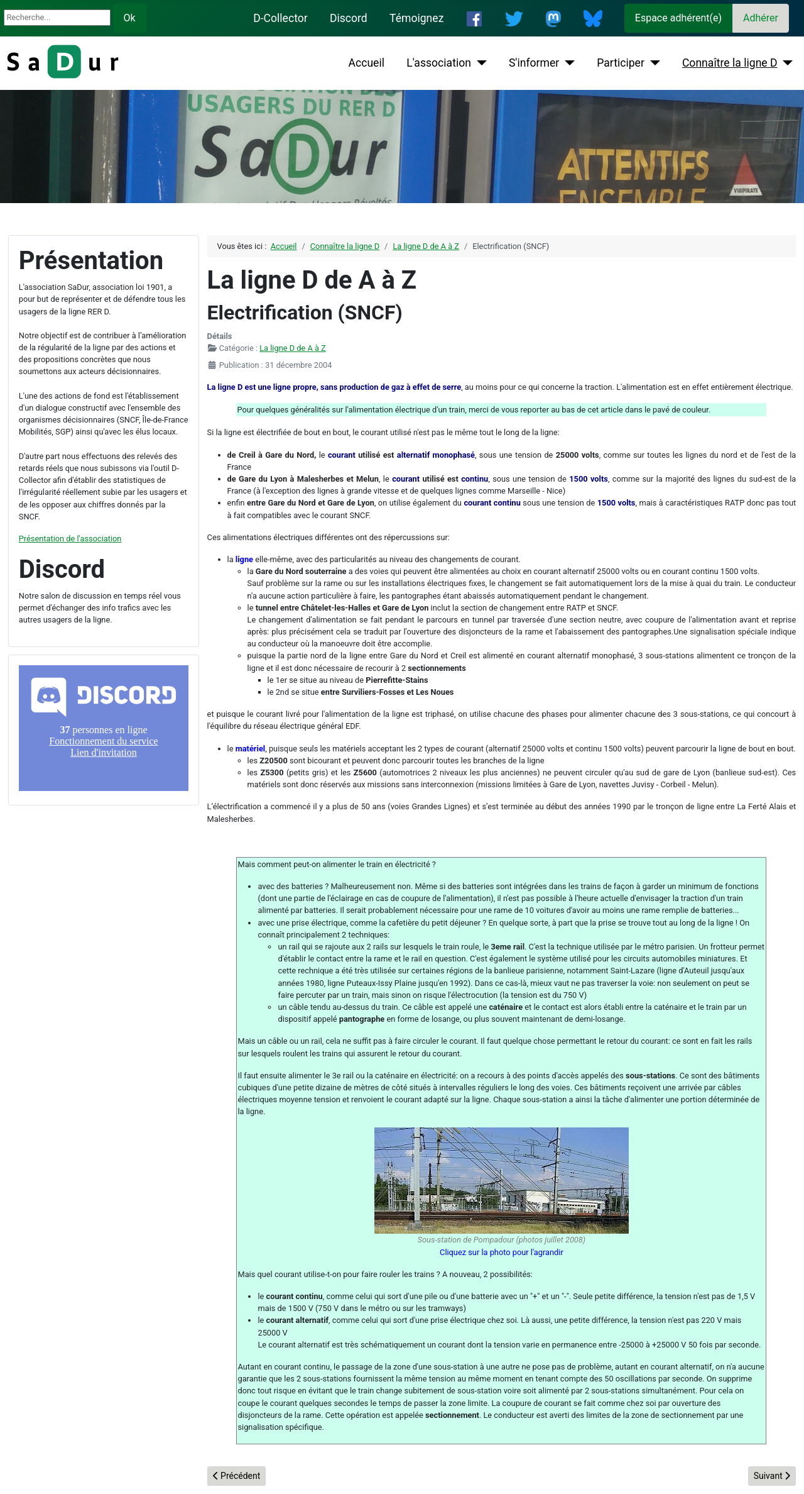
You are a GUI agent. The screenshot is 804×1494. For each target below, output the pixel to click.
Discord (348, 18)
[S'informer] (567, 63)
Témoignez (416, 18)
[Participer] (652, 63)
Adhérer (760, 18)
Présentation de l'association (70, 538)
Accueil (366, 63)
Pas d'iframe (103, 728)
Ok (130, 18)
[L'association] (479, 63)
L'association (438, 63)
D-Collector (280, 18)
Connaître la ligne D (730, 63)
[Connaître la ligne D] (785, 63)
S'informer (534, 63)
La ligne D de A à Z (292, 348)
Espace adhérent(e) (678, 18)
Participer (620, 63)
